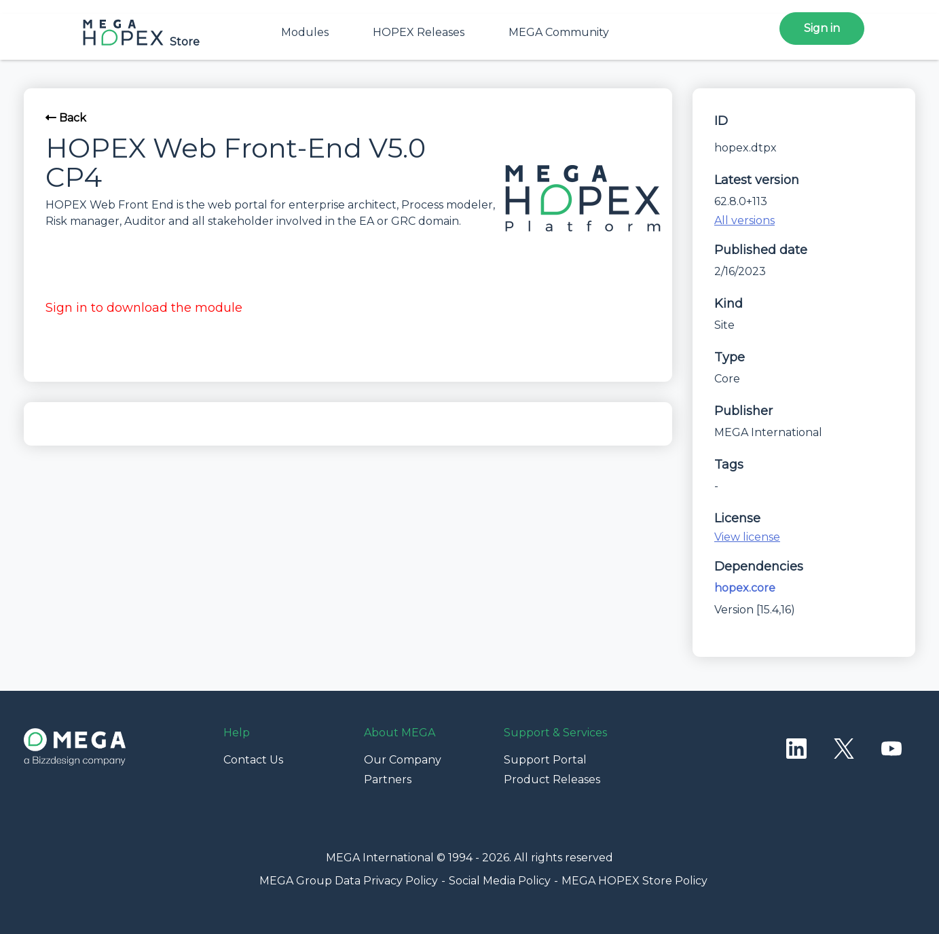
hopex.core (744, 587)
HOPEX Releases (418, 32)
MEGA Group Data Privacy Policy (348, 880)
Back (65, 117)
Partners (387, 779)
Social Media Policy (500, 880)
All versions (744, 220)
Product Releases (552, 779)
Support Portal (545, 759)
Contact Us (253, 759)
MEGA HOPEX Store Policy (634, 880)
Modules (305, 32)
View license (747, 537)
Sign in (822, 28)
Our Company (402, 759)
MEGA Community (559, 32)
